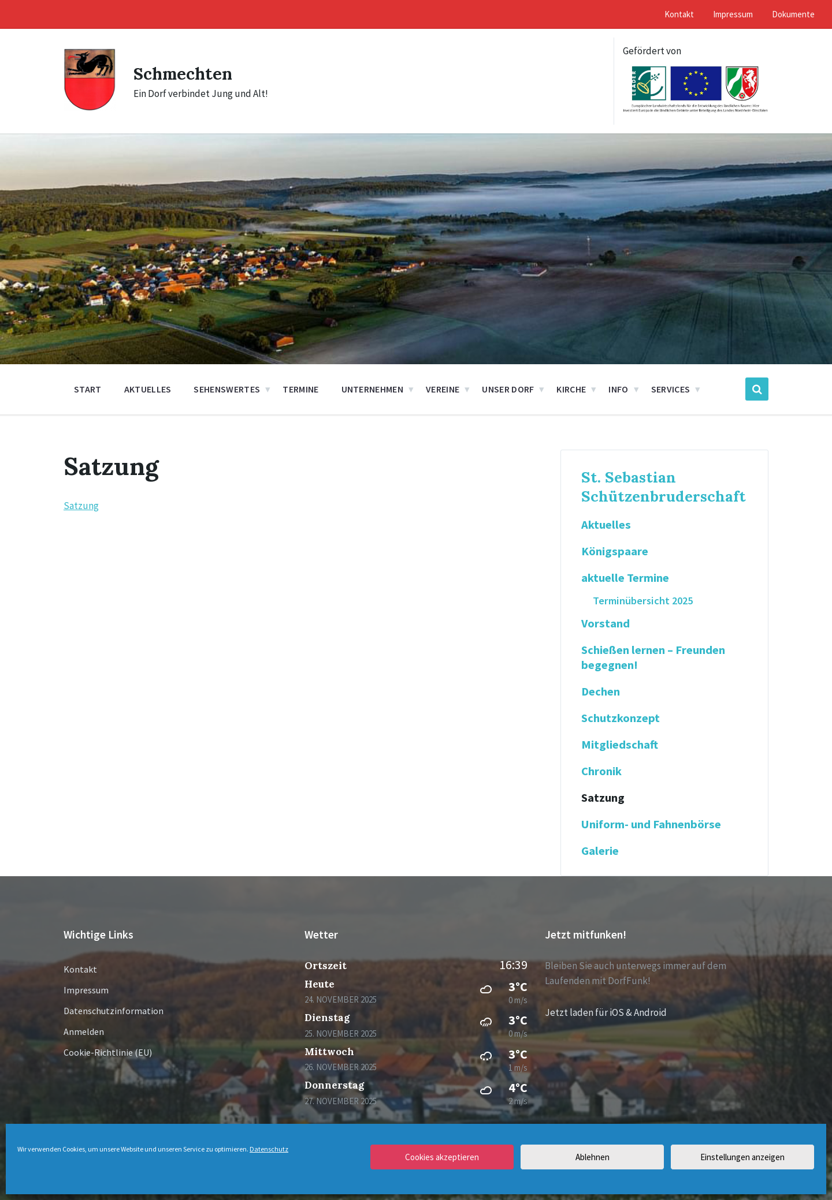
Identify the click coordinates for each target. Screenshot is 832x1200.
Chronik (601, 771)
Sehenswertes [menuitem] (227, 389)
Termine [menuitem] (300, 389)
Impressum (86, 990)
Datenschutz (269, 1149)
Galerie (600, 850)
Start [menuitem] (88, 389)
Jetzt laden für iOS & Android (606, 1012)
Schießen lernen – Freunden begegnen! (653, 657)
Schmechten (184, 73)
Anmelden (84, 1031)
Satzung (81, 505)
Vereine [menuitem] (442, 389)
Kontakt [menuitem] (679, 14)
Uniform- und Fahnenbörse (651, 824)
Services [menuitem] (670, 389)
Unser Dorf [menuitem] (508, 389)
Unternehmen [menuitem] (372, 389)
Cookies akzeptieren (442, 1157)
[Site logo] (90, 108)
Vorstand (605, 623)
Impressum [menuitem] (733, 14)
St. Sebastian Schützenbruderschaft (663, 487)
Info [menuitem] (618, 389)
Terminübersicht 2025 (643, 600)
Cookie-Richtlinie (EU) (108, 1052)
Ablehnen (592, 1157)
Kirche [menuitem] (571, 389)
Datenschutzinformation (114, 1010)
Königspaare (614, 551)
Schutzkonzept (620, 718)
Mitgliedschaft (619, 744)
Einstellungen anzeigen (742, 1157)
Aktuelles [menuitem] (148, 389)
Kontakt (80, 969)
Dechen (600, 691)
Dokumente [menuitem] (793, 14)
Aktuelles (606, 524)
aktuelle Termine (625, 577)
